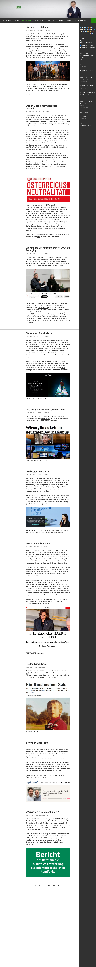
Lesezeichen (26, 20)
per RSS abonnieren (86, 42)
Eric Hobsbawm (43, 307)
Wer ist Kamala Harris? (38, 543)
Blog (17, 20)
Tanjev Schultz (45, 418)
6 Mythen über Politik (38, 743)
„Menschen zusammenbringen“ (43, 812)
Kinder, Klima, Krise (36, 664)
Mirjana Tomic (56, 263)
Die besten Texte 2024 (38, 471)
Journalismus (36, 764)
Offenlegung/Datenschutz (77, 20)
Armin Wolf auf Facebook (87, 47)
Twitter (59, 771)
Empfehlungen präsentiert (34, 842)
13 (49, 885)
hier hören (51, 303)
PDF (38, 236)
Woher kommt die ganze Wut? (87, 70)
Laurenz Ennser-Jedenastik (50, 766)
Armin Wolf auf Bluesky (87, 45)
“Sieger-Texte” (59, 530)
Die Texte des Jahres (37, 27)
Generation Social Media (39, 333)
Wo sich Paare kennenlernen (87, 111)
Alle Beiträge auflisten (85, 125)
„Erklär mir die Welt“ (32, 754)
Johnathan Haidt (42, 348)
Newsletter (56, 370)
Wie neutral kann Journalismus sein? (46, 409)
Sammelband (30, 209)
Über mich (50, 20)
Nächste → (57, 885)
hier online (46, 55)
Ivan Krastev (43, 261)
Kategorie (40, 30)
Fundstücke (38, 20)
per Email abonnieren (86, 40)
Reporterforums (46, 497)
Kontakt (61, 20)
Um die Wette (83, 116)
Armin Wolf (7, 20)
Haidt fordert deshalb (52, 353)
